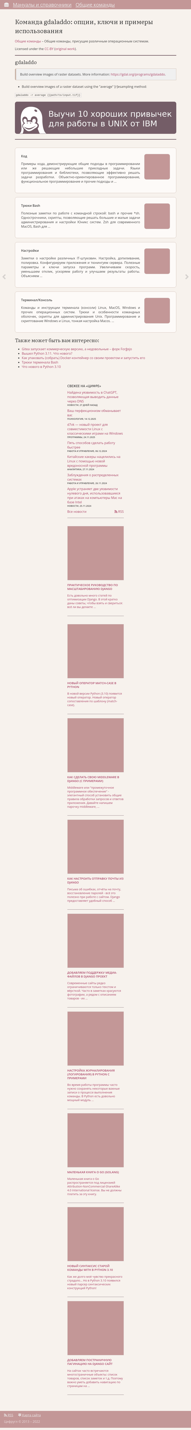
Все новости (77, 514)
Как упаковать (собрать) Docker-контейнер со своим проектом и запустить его (84, 359)
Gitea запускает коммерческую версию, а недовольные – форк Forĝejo (78, 351)
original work (65, 51)
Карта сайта (29, 1417)
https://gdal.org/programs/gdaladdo (138, 76)
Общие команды (95, 4)
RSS (119, 514)
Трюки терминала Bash (41, 364)
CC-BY (49, 51)
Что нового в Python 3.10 (42, 368)
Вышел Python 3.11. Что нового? (48, 355)
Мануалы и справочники (42, 4)
